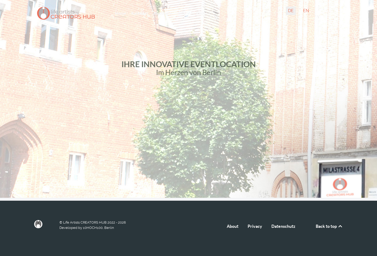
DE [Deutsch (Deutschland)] (291, 10)
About (232, 226)
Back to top (329, 226)
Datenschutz (283, 226)
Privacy (255, 226)
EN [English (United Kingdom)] (306, 10)
